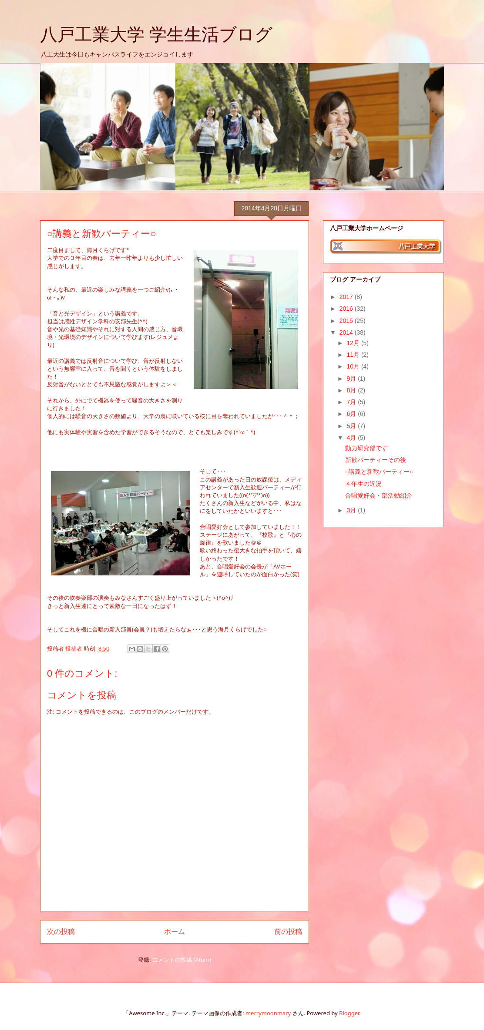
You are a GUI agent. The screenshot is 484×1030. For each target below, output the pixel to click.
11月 (353, 354)
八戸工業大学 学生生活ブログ (156, 34)
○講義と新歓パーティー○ (379, 471)
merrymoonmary (268, 1013)
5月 (352, 425)
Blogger (349, 1013)
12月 (353, 342)
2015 (347, 320)
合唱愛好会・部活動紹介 (378, 495)
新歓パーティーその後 (375, 459)
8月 (352, 390)
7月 (352, 402)
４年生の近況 (363, 483)
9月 (352, 378)
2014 (347, 332)
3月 (352, 510)
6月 (352, 413)
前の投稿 (288, 931)
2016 (347, 308)
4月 (352, 437)
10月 (353, 366)
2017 (347, 296)
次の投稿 (61, 931)
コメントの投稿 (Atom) (181, 960)
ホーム (174, 931)
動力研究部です (366, 448)
